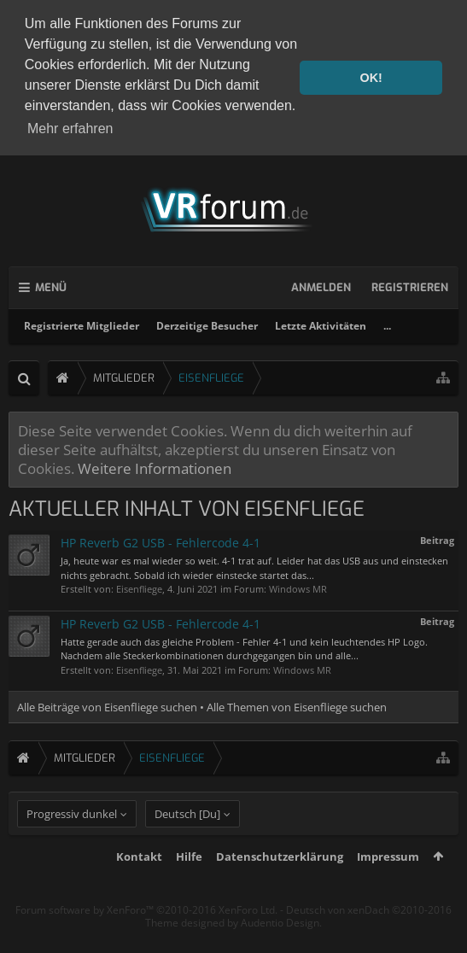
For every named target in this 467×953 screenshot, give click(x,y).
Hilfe (189, 887)
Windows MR (298, 588)
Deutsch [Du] (187, 844)
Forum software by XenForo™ (146, 940)
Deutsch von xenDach (369, 940)
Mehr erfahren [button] (70, 128)
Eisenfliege (139, 588)
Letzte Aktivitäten (320, 326)
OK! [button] (370, 78)
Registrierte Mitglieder (81, 326)
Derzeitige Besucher (207, 326)
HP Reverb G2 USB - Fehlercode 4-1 (160, 543)
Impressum (388, 887)
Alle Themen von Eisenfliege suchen (297, 707)
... (387, 326)
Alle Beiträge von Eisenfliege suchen (107, 707)
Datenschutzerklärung (279, 887)
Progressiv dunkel (71, 844)
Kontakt (139, 887)
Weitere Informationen (154, 468)
